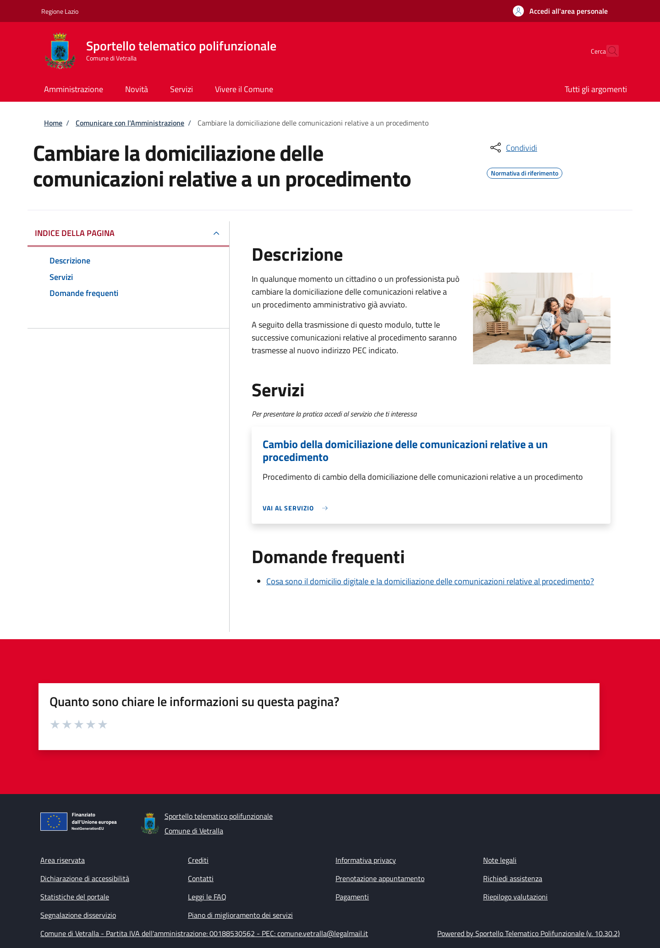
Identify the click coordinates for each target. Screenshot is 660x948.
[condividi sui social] (513, 147)
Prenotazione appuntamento (380, 878)
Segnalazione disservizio (78, 915)
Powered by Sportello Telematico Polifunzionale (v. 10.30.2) (528, 933)
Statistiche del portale (74, 896)
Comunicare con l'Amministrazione (130, 122)
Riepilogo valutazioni (515, 896)
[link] (297, 508)
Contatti (201, 878)
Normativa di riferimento (524, 171)
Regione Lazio (59, 11)
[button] (560, 11)
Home (53, 122)
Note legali (500, 860)
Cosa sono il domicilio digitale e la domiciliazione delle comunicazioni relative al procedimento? (430, 581)
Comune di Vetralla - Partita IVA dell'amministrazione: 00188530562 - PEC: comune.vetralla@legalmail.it (204, 933)
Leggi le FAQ (207, 896)
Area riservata (62, 860)
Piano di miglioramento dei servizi (240, 915)
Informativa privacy (366, 860)
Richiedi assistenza (512, 878)
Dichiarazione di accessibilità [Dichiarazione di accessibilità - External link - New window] (84, 878)
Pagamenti (352, 896)
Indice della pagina (75, 233)
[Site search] (608, 51)
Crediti (198, 860)
